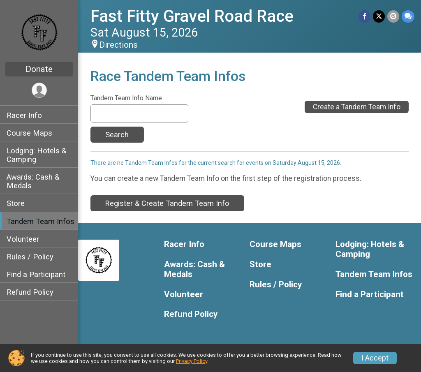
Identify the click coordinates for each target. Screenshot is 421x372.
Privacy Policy (191, 361)
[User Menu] (39, 90)
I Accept (375, 358)
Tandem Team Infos (40, 221)
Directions (118, 45)
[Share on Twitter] (379, 16)
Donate (39, 69)
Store (16, 203)
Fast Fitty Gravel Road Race (192, 16)
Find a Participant (36, 274)
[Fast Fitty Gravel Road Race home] (39, 31)
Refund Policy (30, 292)
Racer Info (24, 115)
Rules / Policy (30, 256)
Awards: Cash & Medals (33, 181)
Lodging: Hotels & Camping (36, 155)
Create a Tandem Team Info (356, 107)
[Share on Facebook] (364, 16)
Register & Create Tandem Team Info (167, 203)
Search (117, 134)
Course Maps (29, 133)
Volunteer (23, 239)
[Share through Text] (408, 16)
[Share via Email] (393, 16)
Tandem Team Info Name (126, 98)
